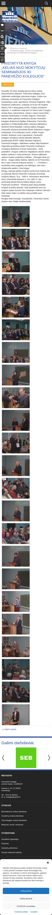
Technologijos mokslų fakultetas (14, 820)
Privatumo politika (21, 912)
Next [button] (48, 758)
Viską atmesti (26, 898)
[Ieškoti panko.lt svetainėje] (46, 3)
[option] (26, 757)
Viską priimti (26, 891)
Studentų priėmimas (9, 848)
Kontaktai (34, 912)
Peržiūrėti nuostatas (26, 906)
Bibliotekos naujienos (18, 48)
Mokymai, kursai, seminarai (12, 825)
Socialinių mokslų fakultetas (12, 816)
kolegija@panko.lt (13, 797)
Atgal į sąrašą (10, 729)
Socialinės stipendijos (10, 839)
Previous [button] (3, 758)
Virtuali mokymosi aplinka (11, 852)
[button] (47, 862)
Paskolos (5, 843)
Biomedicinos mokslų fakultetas (13, 812)
